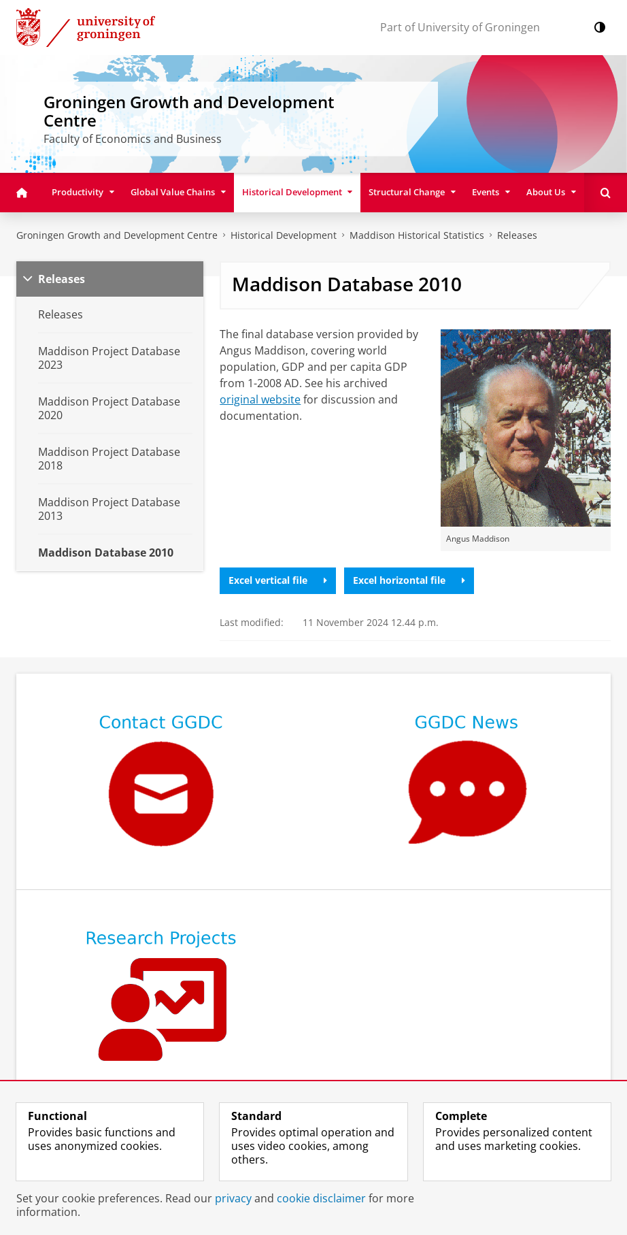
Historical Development (284, 235)
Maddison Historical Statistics (417, 235)
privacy (233, 1198)
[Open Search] (605, 192)
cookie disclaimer (321, 1198)
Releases (517, 235)
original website (260, 399)
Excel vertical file (277, 580)
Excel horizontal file (409, 580)
